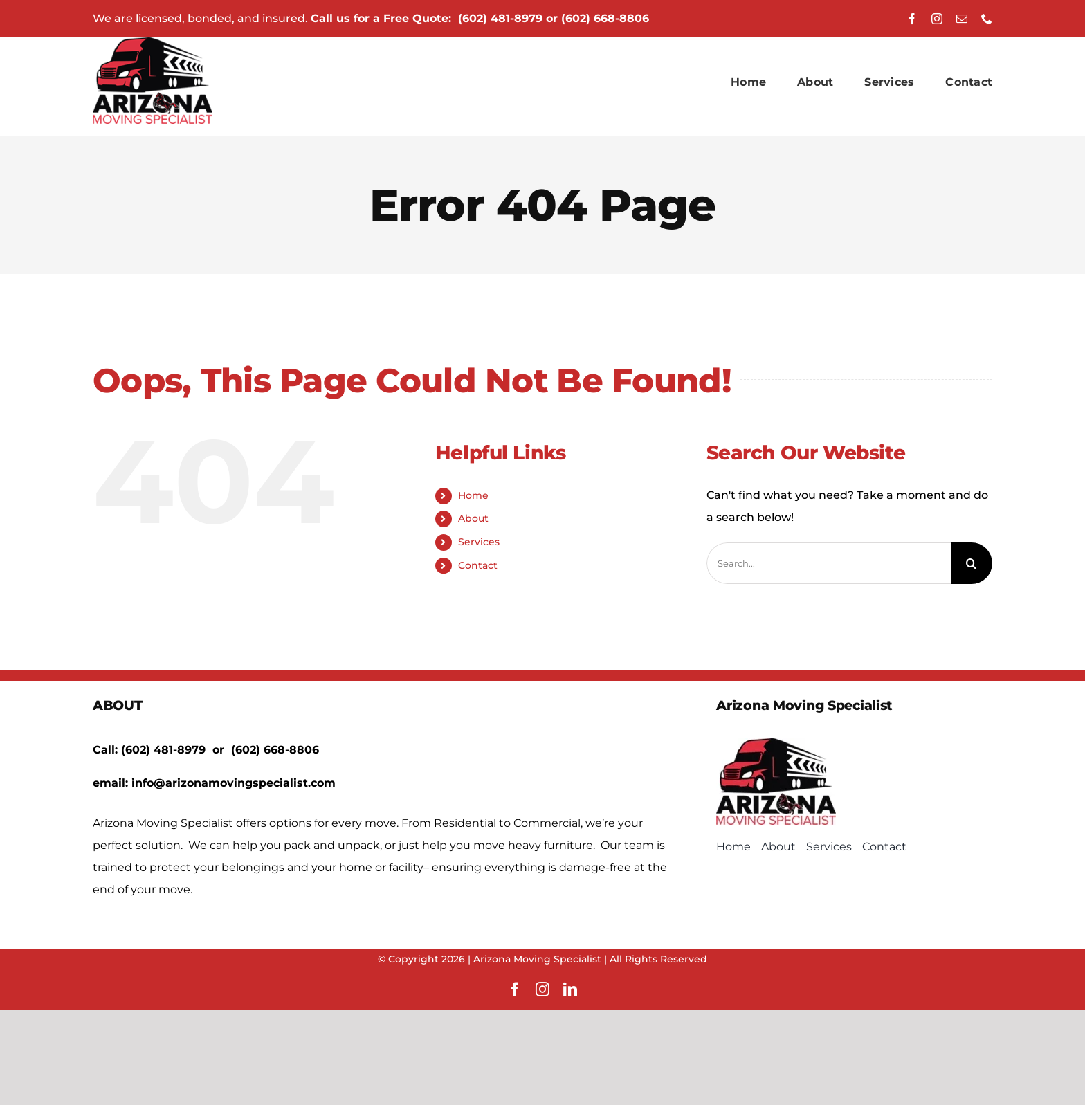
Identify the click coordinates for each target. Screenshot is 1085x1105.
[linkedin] (570, 989)
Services (479, 542)
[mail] (961, 18)
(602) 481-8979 (500, 18)
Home (473, 495)
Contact (478, 565)
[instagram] (936, 18)
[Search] (971, 563)
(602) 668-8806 (605, 18)
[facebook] (912, 18)
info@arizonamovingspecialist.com (233, 782)
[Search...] (828, 563)
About (473, 518)
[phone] (986, 18)
